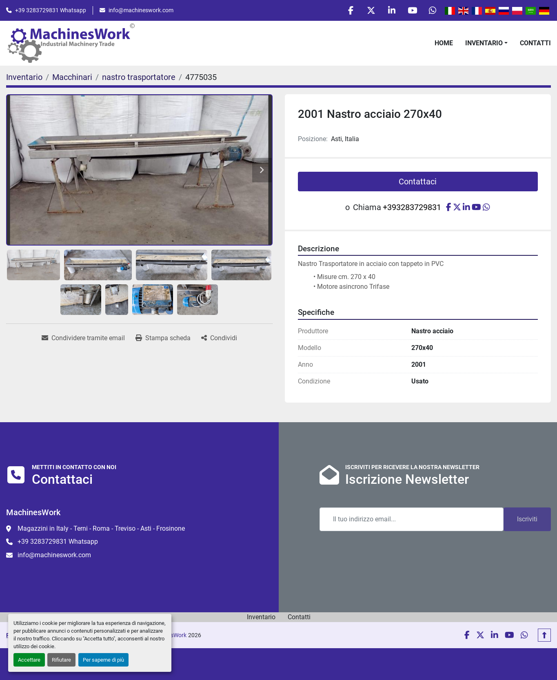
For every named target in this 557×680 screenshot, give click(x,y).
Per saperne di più (103, 660)
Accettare (29, 660)
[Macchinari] (72, 77)
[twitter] (370, 10)
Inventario (484, 43)
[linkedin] (391, 10)
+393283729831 (412, 208)
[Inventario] (24, 77)
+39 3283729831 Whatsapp (50, 10)
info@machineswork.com (141, 10)
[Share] (219, 338)
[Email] (412, 520)
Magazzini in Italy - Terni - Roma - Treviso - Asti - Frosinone (101, 529)
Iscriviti (527, 519)
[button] (486, 43)
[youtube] (412, 10)
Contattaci (418, 182)
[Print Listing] (163, 338)
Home (444, 43)
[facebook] (349, 10)
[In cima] (544, 635)
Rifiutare (61, 660)
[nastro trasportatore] (138, 77)
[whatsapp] (432, 10)
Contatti (535, 43)
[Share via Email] (83, 338)
